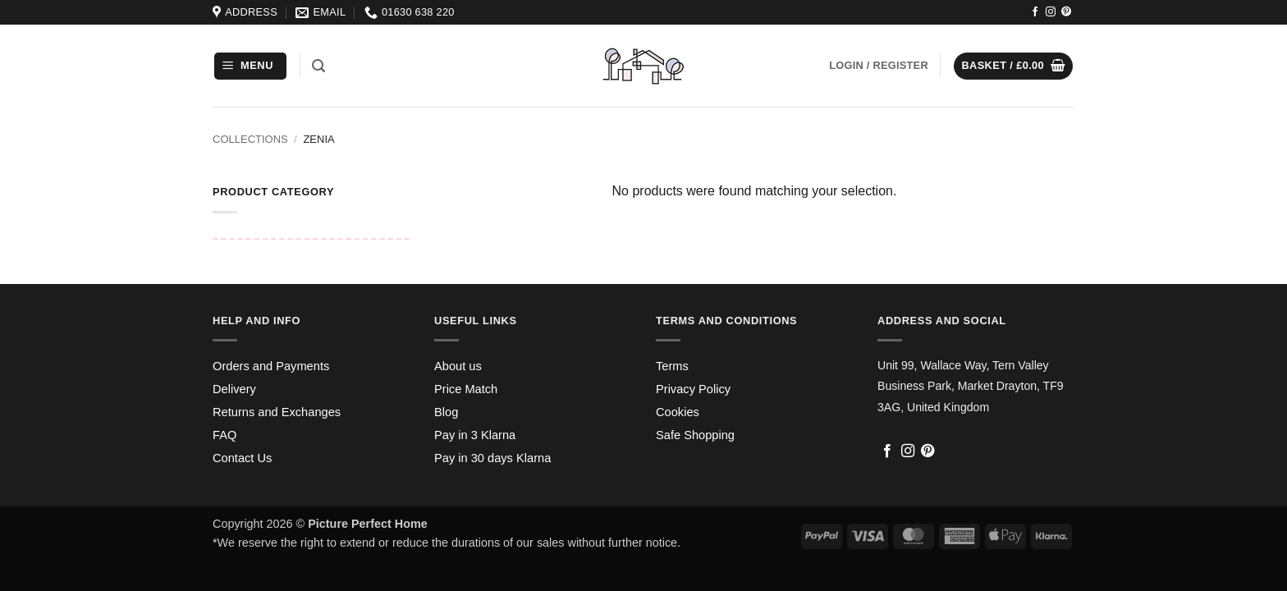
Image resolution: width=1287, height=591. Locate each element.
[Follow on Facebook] (1035, 12)
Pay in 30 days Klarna (492, 458)
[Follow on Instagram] (1051, 12)
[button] (250, 66)
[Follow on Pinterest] (1066, 12)
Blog (446, 412)
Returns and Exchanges (277, 412)
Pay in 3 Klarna (474, 435)
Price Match (465, 389)
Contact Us (242, 458)
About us (458, 366)
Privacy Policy (693, 389)
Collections (250, 139)
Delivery (234, 389)
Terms (672, 366)
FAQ (224, 435)
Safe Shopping (695, 435)
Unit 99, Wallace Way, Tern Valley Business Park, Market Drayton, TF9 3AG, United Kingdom (970, 386)
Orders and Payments (271, 366)
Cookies (677, 412)
